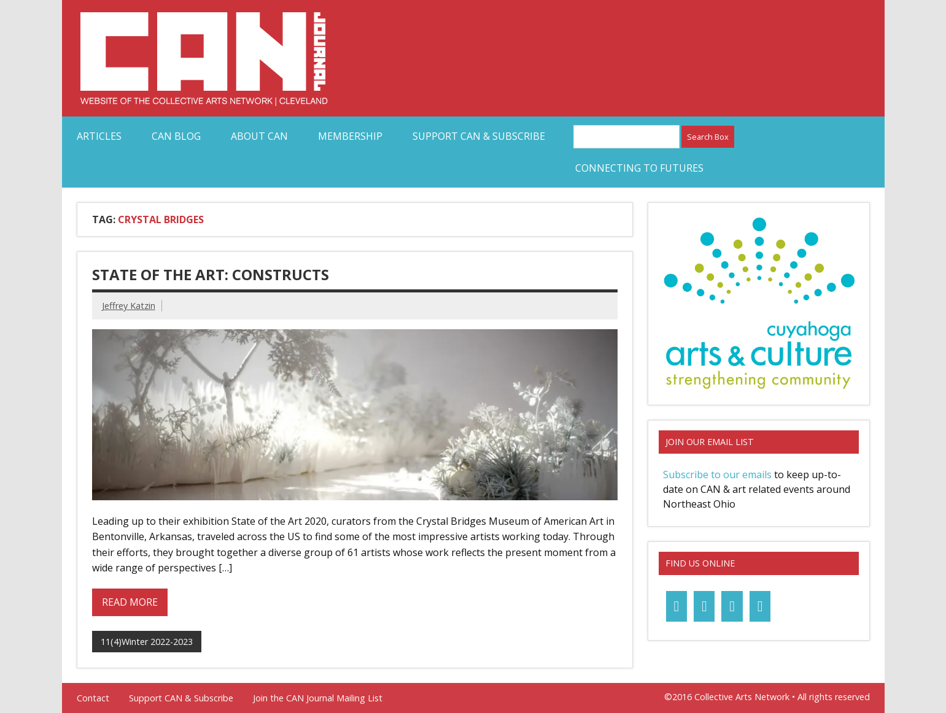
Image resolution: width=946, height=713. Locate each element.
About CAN (259, 136)
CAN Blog (176, 136)
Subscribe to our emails (717, 474)
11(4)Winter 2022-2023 (147, 641)
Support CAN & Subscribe (479, 136)
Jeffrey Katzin (128, 305)
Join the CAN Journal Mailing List (317, 698)
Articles (99, 136)
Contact (93, 698)
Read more (130, 602)
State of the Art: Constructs (210, 274)
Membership (350, 136)
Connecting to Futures (639, 168)
